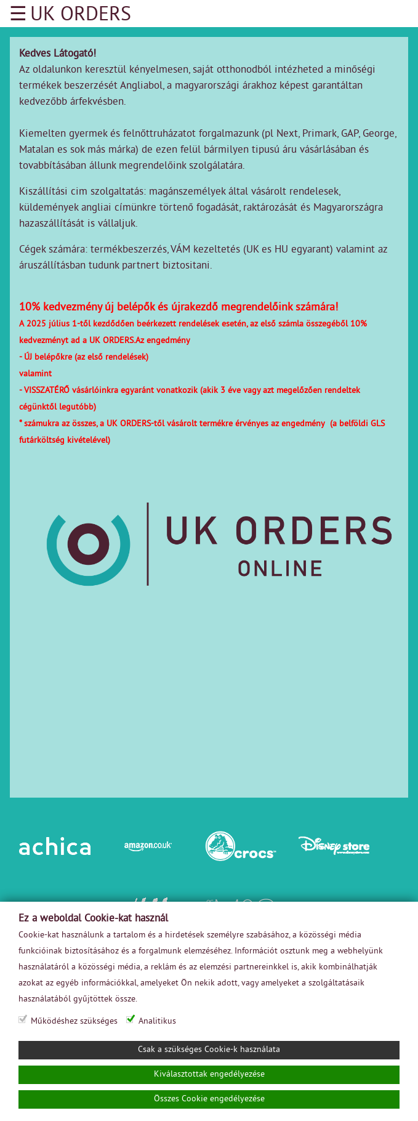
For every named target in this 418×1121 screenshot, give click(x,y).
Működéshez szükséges (74, 1021)
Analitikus (157, 1021)
